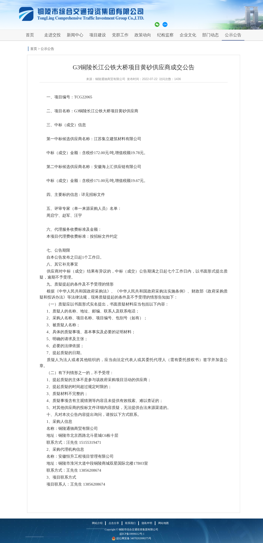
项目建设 (97, 35)
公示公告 (233, 35)
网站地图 (163, 523)
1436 (177, 79)
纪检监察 (165, 35)
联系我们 (130, 523)
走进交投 (52, 35)
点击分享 (114, 523)
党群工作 (120, 35)
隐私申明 (147, 523)
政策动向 (143, 35)
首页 (30, 35)
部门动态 (210, 35)
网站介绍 (97, 523)
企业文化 (188, 35)
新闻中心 (75, 35)
